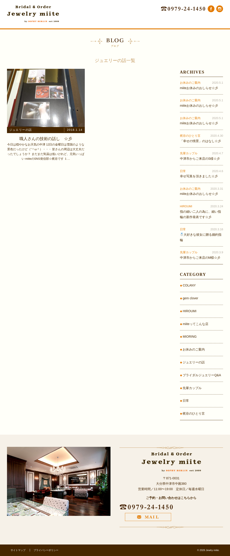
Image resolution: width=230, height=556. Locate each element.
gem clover (190, 298)
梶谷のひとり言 (194, 413)
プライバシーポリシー (46, 550)
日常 (186, 400)
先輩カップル (192, 388)
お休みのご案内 (194, 349)
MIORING (189, 336)
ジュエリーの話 (194, 362)
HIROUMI (189, 311)
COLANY (189, 285)
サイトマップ (18, 550)
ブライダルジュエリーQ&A (202, 375)
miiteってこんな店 (195, 324)
